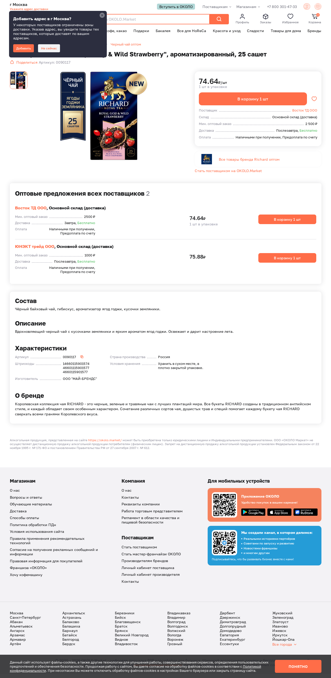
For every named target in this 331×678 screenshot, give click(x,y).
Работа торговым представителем (152, 515)
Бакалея (163, 31)
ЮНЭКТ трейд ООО (34, 250)
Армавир (18, 643)
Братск (121, 630)
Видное (121, 643)
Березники (124, 617)
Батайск (69, 639)
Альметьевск (21, 630)
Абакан (16, 626)
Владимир (176, 621)
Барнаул (70, 634)
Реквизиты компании (141, 508)
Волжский (176, 634)
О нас (15, 494)
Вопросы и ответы (26, 501)
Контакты (130, 501)
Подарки (141, 31)
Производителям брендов (145, 565)
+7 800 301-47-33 (276, 7)
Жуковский (282, 617)
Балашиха (71, 630)
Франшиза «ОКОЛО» (28, 572)
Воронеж (175, 643)
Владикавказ (178, 617)
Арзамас (17, 639)
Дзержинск (230, 621)
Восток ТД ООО (31, 212)
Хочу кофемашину (26, 579)
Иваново (280, 630)
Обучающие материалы (31, 508)
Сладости (255, 31)
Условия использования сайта (37, 536)
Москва (16, 617)
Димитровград (233, 626)
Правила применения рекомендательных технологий (47, 544)
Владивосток (126, 648)
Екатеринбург (232, 643)
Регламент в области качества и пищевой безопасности (150, 524)
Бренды (314, 31)
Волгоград (176, 626)
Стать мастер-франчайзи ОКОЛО (151, 558)
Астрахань (71, 621)
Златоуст (280, 626)
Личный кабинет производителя (151, 579)
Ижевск (279, 634)
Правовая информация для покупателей (46, 565)
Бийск (120, 621)
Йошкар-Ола (283, 643)
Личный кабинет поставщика (148, 572)
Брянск (121, 634)
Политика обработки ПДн (33, 529)
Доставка (18, 515)
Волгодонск (177, 630)
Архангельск (73, 617)
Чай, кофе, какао (112, 31)
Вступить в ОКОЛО (170, 7)
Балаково (70, 626)
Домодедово (231, 634)
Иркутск (280, 639)
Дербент (227, 617)
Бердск (68, 648)
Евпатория (229, 639)
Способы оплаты (24, 522)
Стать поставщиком (139, 551)
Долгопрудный (233, 630)
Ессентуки (229, 648)
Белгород (70, 643)
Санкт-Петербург (25, 621)
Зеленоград (282, 621)
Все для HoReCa (191, 31)
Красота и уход (226, 31)
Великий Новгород (131, 639)
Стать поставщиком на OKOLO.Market (228, 175)
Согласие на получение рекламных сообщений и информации (54, 556)
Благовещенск (128, 626)
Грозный (174, 648)
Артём (15, 648)
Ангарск (17, 634)
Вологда (174, 639)
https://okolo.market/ (105, 444)
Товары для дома (286, 31)
